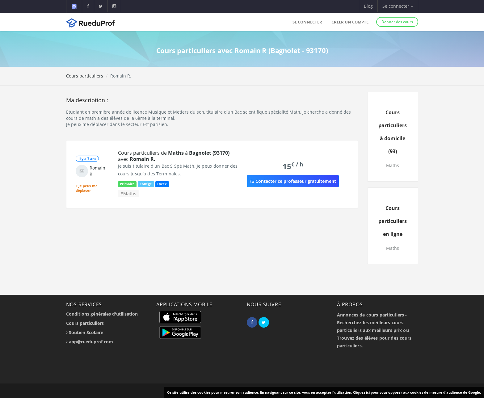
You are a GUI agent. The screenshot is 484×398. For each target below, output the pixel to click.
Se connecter (307, 22)
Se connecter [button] (397, 6)
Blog (368, 6)
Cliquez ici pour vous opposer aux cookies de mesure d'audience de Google (416, 392)
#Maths (128, 193)
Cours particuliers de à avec (173, 155)
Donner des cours (397, 21)
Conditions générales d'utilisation (102, 314)
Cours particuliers (84, 76)
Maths (392, 165)
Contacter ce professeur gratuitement (293, 181)
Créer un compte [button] (349, 22)
